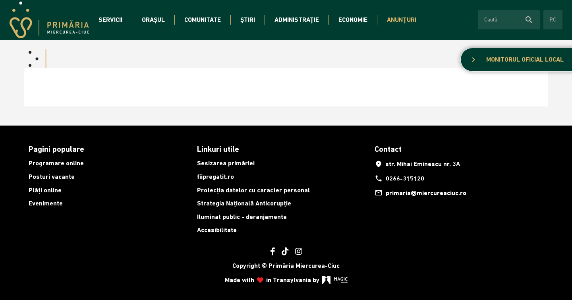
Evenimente (46, 203)
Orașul (153, 19)
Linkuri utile (218, 149)
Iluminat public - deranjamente (242, 217)
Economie (352, 19)
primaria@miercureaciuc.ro (420, 193)
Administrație (296, 19)
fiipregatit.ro (215, 176)
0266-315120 (399, 178)
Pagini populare (56, 149)
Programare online (56, 163)
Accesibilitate (217, 230)
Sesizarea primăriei (226, 163)
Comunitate (202, 19)
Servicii (110, 19)
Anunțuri (401, 19)
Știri (247, 19)
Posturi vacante (52, 176)
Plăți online (45, 190)
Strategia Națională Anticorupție (244, 203)
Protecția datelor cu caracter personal (253, 190)
